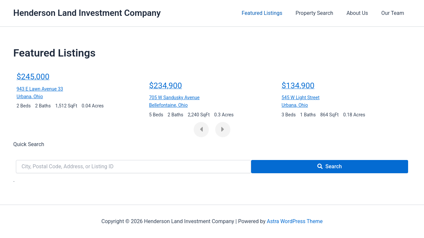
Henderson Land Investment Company (87, 13)
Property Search (321, 13)
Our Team (394, 13)
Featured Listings (271, 13)
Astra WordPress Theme (294, 221)
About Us (361, 13)
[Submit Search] (329, 166)
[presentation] (201, 129)
